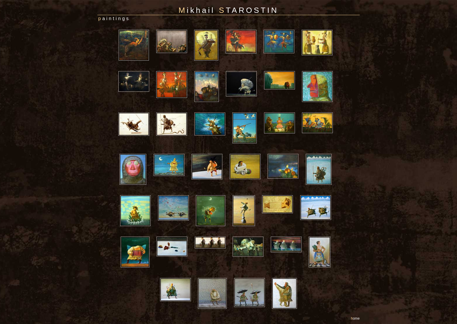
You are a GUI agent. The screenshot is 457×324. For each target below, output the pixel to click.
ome (355, 318)
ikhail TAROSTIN (229, 10)
